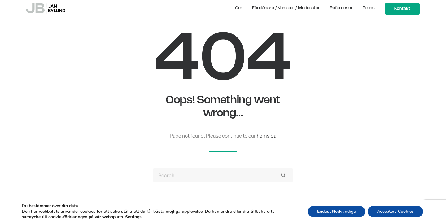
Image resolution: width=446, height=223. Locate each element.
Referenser (341, 8)
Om (238, 8)
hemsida (267, 136)
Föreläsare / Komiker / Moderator (286, 8)
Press (369, 8)
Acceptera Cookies (395, 211)
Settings (133, 217)
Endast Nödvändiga (336, 211)
